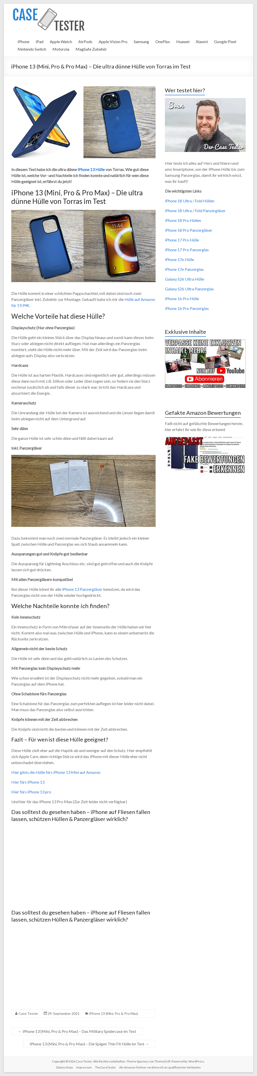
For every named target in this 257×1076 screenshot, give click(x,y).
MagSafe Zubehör (91, 49)
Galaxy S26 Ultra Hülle (184, 279)
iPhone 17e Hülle (179, 259)
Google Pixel (225, 41)
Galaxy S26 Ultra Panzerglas (189, 288)
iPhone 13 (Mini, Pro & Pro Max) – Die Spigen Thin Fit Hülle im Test (89, 1043)
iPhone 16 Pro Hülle (182, 298)
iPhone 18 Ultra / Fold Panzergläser (195, 210)
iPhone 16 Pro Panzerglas (187, 308)
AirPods (85, 41)
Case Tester (28, 1013)
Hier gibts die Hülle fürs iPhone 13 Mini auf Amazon (55, 772)
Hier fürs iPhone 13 (27, 782)
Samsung (141, 41)
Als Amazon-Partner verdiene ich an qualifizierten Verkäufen (160, 1067)
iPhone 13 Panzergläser (82, 589)
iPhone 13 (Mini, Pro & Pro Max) (113, 1013)
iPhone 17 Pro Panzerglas (187, 249)
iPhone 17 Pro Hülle (182, 239)
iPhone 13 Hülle (91, 169)
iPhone (23, 41)
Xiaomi (202, 41)
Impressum (84, 1067)
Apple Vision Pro (113, 41)
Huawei (182, 41)
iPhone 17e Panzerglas (184, 269)
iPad (39, 41)
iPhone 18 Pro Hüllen (183, 220)
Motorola (60, 49)
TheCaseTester (105, 1067)
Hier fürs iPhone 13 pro (31, 791)
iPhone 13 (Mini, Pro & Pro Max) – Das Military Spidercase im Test (77, 1031)
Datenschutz (64, 1067)
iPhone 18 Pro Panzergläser (188, 230)
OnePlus (162, 41)
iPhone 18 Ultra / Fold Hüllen (189, 200)
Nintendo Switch (32, 49)
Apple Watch (61, 41)
